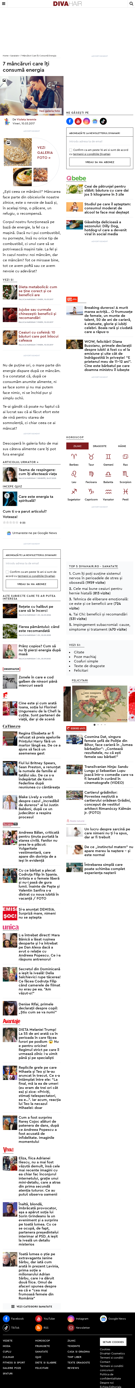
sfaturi (8, 1373)
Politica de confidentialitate (110, 1376)
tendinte (74, 1346)
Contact (105, 1362)
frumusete (42, 1346)
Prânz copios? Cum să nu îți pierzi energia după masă (40, 650)
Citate (79, 652)
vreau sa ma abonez (31, 584)
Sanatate (14, 56)
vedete (8, 1340)
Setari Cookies (113, 1342)
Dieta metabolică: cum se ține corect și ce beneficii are (38, 291)
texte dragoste (79, 1362)
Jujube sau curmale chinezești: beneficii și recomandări (37, 313)
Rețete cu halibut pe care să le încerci (36, 608)
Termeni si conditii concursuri (111, 1368)
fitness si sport (14, 1362)
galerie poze (12, 1368)
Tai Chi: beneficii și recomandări (100, 614)
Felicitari (81, 670)
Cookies (105, 1349)
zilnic (72, 1340)
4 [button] (105, 724)
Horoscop (75, 437)
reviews (73, 1368)
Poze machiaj (85, 657)
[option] (99, 704)
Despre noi (107, 1382)
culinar (8, 1357)
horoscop (42, 1340)
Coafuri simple (86, 661)
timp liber (74, 1357)
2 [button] (98, 724)
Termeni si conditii (111, 1357)
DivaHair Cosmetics (112, 1353)
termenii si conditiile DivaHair (36, 576)
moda (6, 1346)
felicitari (41, 1368)
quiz (38, 1357)
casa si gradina (79, 1351)
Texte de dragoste (89, 666)
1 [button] (94, 724)
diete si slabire (46, 1362)
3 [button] (101, 724)
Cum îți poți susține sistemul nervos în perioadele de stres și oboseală (95, 578)
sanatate (41, 1351)
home (6, 56)
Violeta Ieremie (26, 119)
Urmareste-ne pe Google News (32, 533)
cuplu (7, 1351)
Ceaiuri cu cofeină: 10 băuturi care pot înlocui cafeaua (38, 336)
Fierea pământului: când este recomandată (39, 629)
